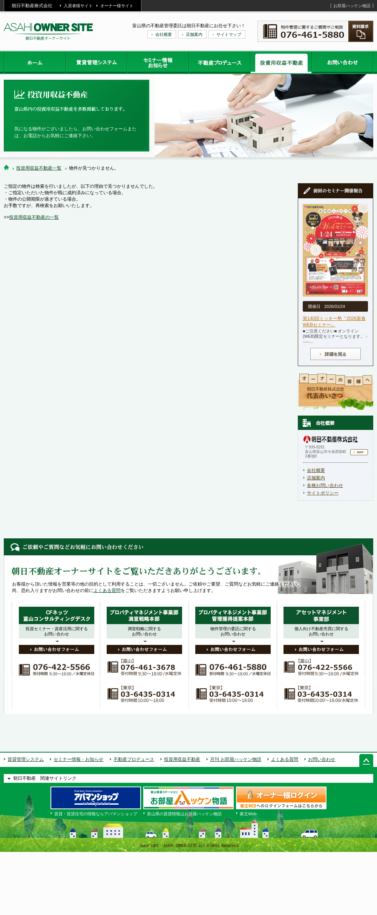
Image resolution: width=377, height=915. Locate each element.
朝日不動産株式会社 (32, 5)
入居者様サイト (78, 5)
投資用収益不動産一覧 (38, 168)
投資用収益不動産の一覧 (34, 217)
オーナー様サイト (116, 5)
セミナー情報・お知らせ (78, 759)
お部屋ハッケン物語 (352, 5)
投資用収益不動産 (182, 759)
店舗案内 (194, 34)
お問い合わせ (321, 759)
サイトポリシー (323, 493)
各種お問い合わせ (325, 485)
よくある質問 (107, 590)
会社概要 (163, 34)
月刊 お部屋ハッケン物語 (235, 759)
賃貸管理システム (26, 759)
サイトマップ (228, 34)
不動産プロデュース (133, 759)
